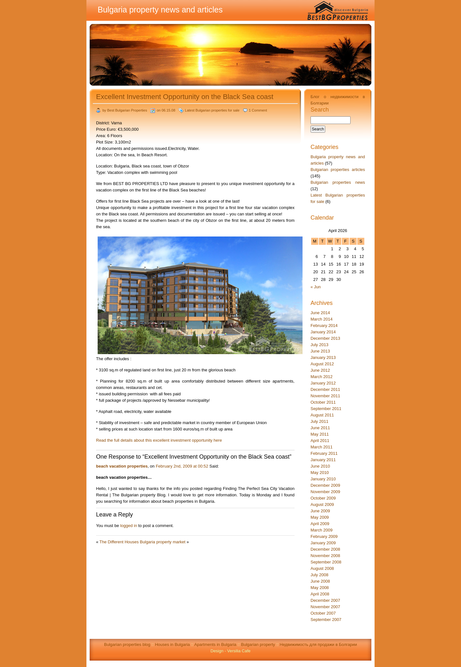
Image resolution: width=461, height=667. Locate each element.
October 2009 (323, 498)
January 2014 (323, 332)
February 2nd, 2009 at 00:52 (182, 466)
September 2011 (326, 408)
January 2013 (323, 357)
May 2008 (320, 587)
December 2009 (325, 485)
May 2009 (320, 517)
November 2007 (325, 606)
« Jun (316, 286)
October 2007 (323, 613)
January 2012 (323, 383)
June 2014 (320, 312)
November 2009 (325, 491)
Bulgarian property (258, 644)
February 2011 (324, 453)
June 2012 (320, 370)
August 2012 (322, 363)
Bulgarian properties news (338, 182)
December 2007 (325, 600)
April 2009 (320, 523)
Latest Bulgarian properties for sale (212, 110)
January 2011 (323, 459)
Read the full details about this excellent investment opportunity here (159, 440)
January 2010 (323, 479)
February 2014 (324, 325)
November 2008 (325, 555)
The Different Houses (119, 541)
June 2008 (320, 581)
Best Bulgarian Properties (127, 110)
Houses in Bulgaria (172, 644)
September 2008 (326, 562)
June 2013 (320, 351)
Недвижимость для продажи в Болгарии (318, 644)
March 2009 (322, 530)
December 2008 (325, 549)
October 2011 (323, 402)
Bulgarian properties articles (338, 169)
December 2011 (325, 389)
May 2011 (320, 434)
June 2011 (320, 427)
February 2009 (324, 536)
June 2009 (320, 510)
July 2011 (319, 421)
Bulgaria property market (162, 541)
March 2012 (322, 376)
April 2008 (320, 594)
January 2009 (323, 542)
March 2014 (322, 319)
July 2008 (319, 574)
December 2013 (325, 338)
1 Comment (258, 110)
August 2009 (322, 504)
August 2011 (322, 415)
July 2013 (319, 344)
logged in (128, 525)
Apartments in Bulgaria (215, 644)
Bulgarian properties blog (127, 644)
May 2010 (320, 472)
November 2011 (325, 395)
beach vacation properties (122, 466)
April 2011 (320, 440)
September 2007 (326, 619)
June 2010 (320, 466)
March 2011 (322, 447)
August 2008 (322, 568)
